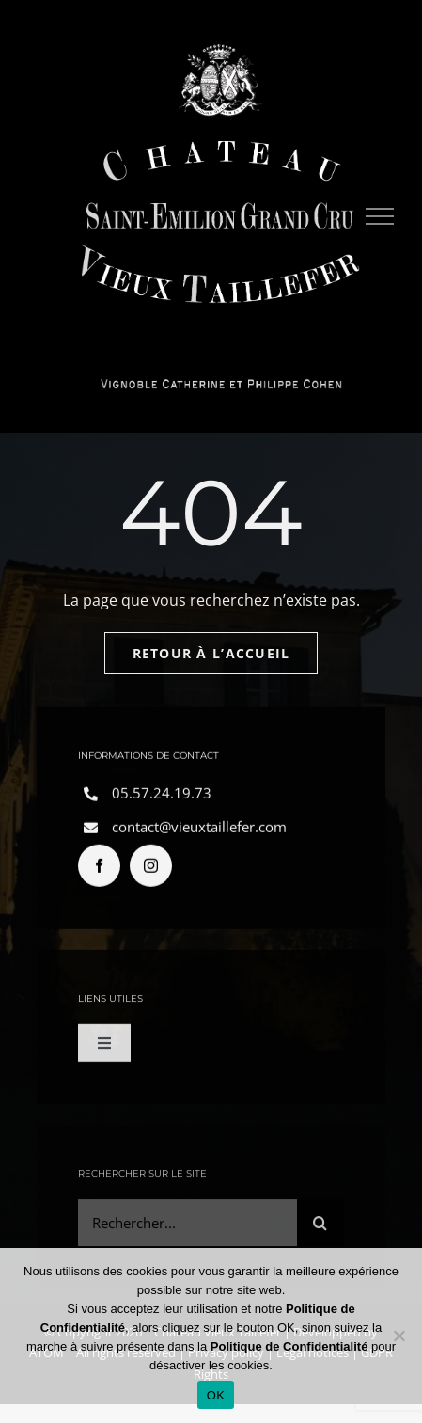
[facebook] (99, 868)
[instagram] (151, 868)
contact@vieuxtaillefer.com (199, 829)
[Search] (320, 1227)
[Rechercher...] (187, 1227)
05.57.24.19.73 (161, 795)
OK (216, 1395)
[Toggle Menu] (380, 216)
